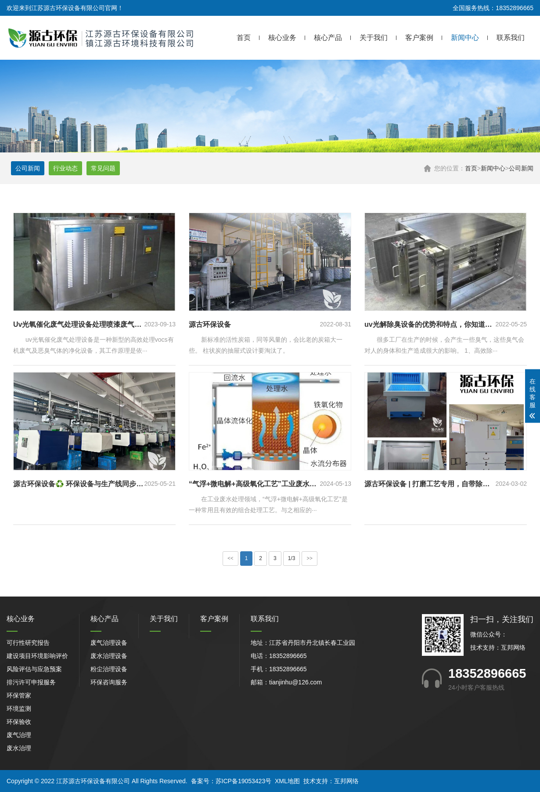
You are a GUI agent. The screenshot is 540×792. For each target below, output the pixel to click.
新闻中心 (465, 37)
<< (230, 558)
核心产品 (328, 37)
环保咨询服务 (108, 682)
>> (309, 558)
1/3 (291, 558)
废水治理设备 (108, 655)
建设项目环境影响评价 (37, 655)
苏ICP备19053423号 (244, 781)
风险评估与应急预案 (34, 669)
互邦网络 (513, 647)
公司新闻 (521, 168)
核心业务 (282, 37)
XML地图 (287, 781)
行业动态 (65, 168)
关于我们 (374, 37)
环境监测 (19, 708)
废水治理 (19, 748)
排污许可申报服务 (31, 682)
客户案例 (419, 37)
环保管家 (19, 695)
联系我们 (511, 37)
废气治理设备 (108, 642)
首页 (244, 37)
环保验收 (19, 721)
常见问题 (103, 168)
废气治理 (19, 734)
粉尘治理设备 (108, 669)
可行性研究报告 (28, 642)
